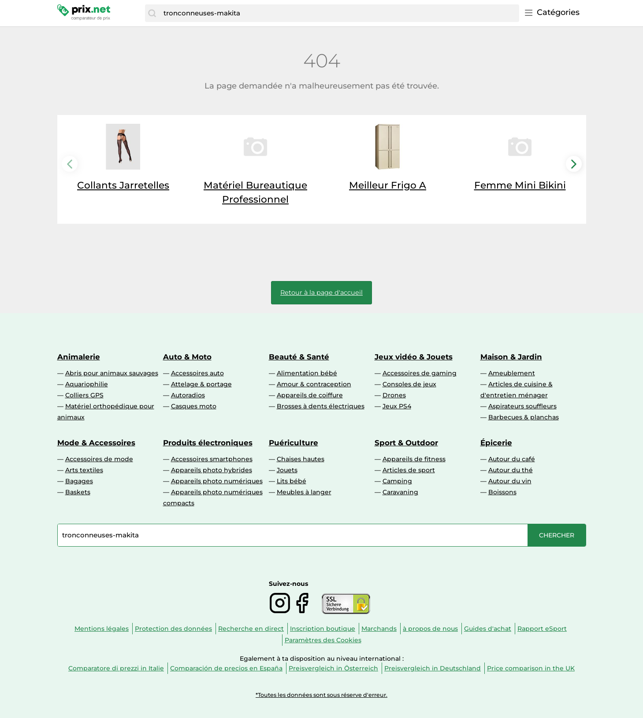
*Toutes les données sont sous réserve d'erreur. (321, 695)
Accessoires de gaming (420, 373)
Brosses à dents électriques (320, 406)
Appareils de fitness (414, 459)
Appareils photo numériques (217, 481)
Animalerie (78, 356)
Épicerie (496, 442)
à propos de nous (430, 629)
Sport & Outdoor (406, 442)
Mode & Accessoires (96, 442)
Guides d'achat (487, 629)
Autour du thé (510, 470)
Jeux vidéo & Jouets (414, 356)
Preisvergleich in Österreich (333, 668)
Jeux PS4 (397, 406)
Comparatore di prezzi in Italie (116, 668)
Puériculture (293, 442)
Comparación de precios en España (226, 668)
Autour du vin (509, 481)
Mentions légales (101, 629)
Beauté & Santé (299, 356)
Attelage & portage (201, 384)
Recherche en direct (251, 629)
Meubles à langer (304, 492)
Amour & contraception (314, 384)
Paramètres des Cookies (323, 640)
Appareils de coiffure (310, 395)
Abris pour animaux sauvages (111, 373)
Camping (397, 481)
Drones (394, 395)
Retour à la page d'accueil (321, 292)
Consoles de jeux (409, 384)
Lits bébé (291, 481)
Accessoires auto (197, 373)
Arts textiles (84, 470)
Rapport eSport (542, 629)
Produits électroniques (208, 442)
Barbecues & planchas (523, 417)
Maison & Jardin (511, 356)
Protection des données (173, 629)
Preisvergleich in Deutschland (432, 668)
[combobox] (339, 13)
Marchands (379, 629)
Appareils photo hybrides (211, 470)
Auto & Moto (187, 356)
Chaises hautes (300, 459)
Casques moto (193, 406)
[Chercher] (152, 13)
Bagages (79, 481)
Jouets (287, 470)
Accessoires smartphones (212, 459)
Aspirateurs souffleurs (522, 406)
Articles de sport (409, 470)
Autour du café (511, 459)
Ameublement (511, 373)
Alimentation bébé (307, 373)
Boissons (502, 492)
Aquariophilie (86, 384)
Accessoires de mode (99, 459)
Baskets (77, 492)
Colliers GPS (84, 395)
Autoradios (188, 395)
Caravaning (400, 492)
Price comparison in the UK (531, 668)
